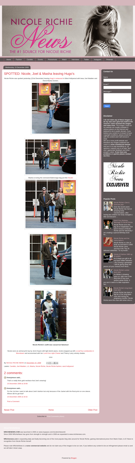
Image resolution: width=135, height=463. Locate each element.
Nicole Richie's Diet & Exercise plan (121, 203)
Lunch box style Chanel (51, 353)
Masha (32, 366)
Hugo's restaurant (56, 78)
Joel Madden (21, 366)
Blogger (74, 458)
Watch (64, 59)
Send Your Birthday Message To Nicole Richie (123, 221)
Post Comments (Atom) (55, 416)
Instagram (97, 59)
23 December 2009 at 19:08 (17, 384)
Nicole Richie (40, 366)
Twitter (86, 59)
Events (40, 59)
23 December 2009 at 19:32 (17, 397)
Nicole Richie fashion (54, 366)
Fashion (19, 59)
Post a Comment (13, 401)
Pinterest (109, 59)
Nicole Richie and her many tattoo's (121, 239)
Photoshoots (52, 59)
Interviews (75, 59)
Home (9, 59)
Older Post (92, 410)
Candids (30, 59)
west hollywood (67, 366)
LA (28, 366)
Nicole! (70, 178)
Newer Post (9, 410)
